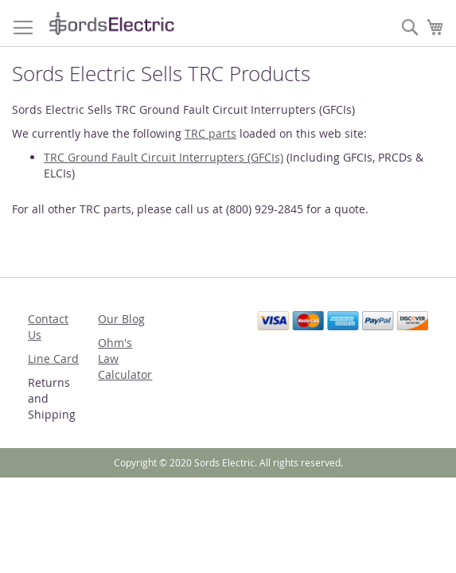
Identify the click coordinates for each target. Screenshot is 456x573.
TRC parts (210, 133)
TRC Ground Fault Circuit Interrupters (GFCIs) (163, 157)
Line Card (53, 358)
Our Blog (121, 318)
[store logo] (111, 23)
